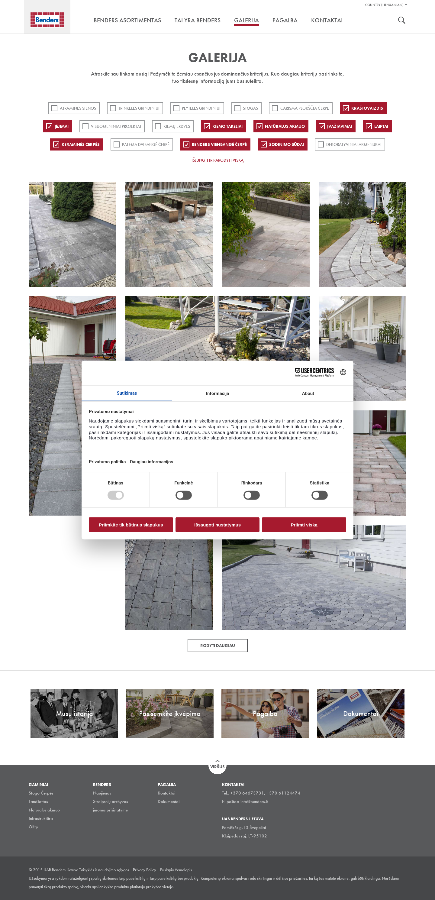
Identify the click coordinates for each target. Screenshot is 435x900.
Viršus (217, 766)
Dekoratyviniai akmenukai (354, 144)
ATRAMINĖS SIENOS (78, 108)
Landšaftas (38, 801)
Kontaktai (166, 793)
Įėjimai (62, 126)
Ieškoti (401, 21)
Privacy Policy (144, 869)
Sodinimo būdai (286, 144)
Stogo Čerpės (41, 793)
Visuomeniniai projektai (116, 126)
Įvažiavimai (339, 126)
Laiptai (381, 126)
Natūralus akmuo (285, 126)
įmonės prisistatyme (110, 810)
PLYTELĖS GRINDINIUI (201, 108)
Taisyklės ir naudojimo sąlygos (104, 869)
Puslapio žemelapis (176, 869)
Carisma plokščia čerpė (304, 108)
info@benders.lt (254, 801)
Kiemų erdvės (176, 126)
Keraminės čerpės (81, 144)
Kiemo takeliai (227, 126)
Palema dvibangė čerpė (145, 144)
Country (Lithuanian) (384, 4)
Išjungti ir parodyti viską (217, 160)
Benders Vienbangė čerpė (219, 144)
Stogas (250, 108)
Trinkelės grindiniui (139, 108)
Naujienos (102, 793)
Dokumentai (168, 801)
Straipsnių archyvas (110, 801)
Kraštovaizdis (367, 108)
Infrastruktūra (41, 818)
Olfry (33, 827)
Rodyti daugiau (217, 645)
